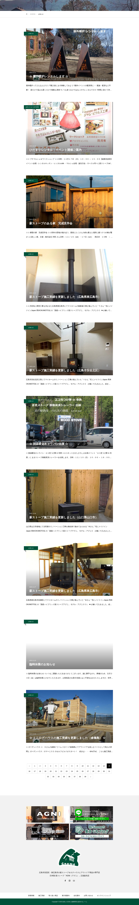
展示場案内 (66, 895)
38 (80, 776)
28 (93, 771)
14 (104, 766)
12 (93, 766)
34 (59, 776)
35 (64, 776)
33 (53, 776)
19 (45, 771)
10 (83, 766)
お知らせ (31, 33)
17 (35, 771)
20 (51, 771)
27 (88, 771)
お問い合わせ (88, 895)
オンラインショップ (104, 895)
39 (85, 776)
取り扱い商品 (53, 895)
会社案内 (77, 895)
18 (40, 771)
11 (88, 766)
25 (77, 771)
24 (72, 771)
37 (74, 776)
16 (29, 771)
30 (104, 771)
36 (69, 776)
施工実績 (41, 895)
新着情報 (31, 895)
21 (56, 771)
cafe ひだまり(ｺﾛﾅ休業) (32, 107)
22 (61, 771)
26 (83, 771)
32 (48, 776)
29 (98, 771)
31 (109, 771)
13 (98, 766)
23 (67, 771)
